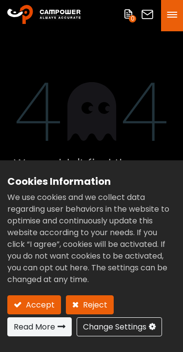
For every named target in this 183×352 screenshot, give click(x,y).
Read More (34, 326)
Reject (94, 304)
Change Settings (114, 326)
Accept (39, 304)
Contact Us (147, 14)
